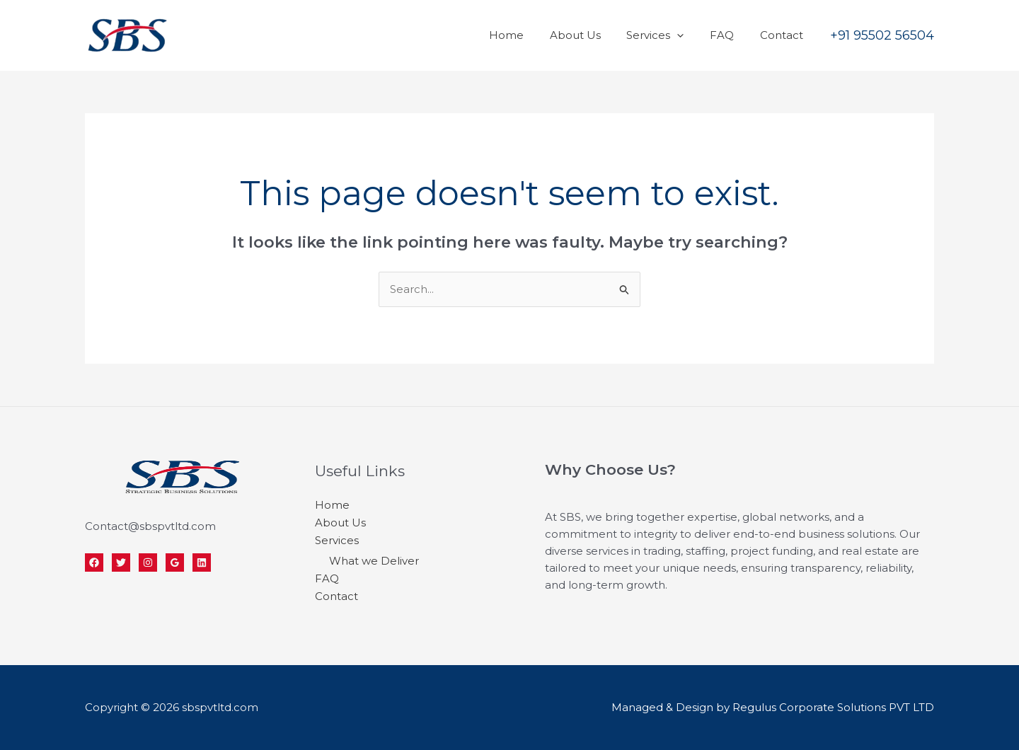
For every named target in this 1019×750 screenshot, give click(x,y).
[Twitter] (121, 562)
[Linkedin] (201, 562)
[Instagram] (148, 562)
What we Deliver (374, 558)
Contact (783, 35)
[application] (689, 35)
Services (667, 35)
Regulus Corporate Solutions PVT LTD (833, 707)
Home (527, 35)
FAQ (729, 35)
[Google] (175, 562)
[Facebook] (94, 562)
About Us (591, 35)
